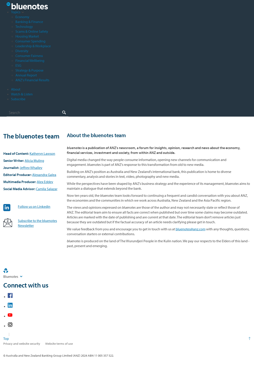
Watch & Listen (22, 94)
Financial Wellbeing (29, 60)
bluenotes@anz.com (190, 229)
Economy (22, 17)
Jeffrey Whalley (31, 167)
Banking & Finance (29, 21)
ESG (18, 65)
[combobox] (37, 112)
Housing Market (27, 36)
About (15, 89)
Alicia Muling (34, 160)
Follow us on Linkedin (34, 206)
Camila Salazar (46, 189)
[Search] (37, 112)
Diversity (21, 51)
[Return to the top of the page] (127, 338)
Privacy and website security (21, 344)
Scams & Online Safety (31, 31)
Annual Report (26, 75)
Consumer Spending (30, 41)
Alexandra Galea (44, 174)
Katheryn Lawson (42, 153)
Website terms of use (59, 344)
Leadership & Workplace (33, 46)
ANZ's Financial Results (32, 80)
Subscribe (18, 99)
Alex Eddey (45, 182)
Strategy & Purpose (29, 70)
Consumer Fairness (29, 55)
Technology (24, 26)
